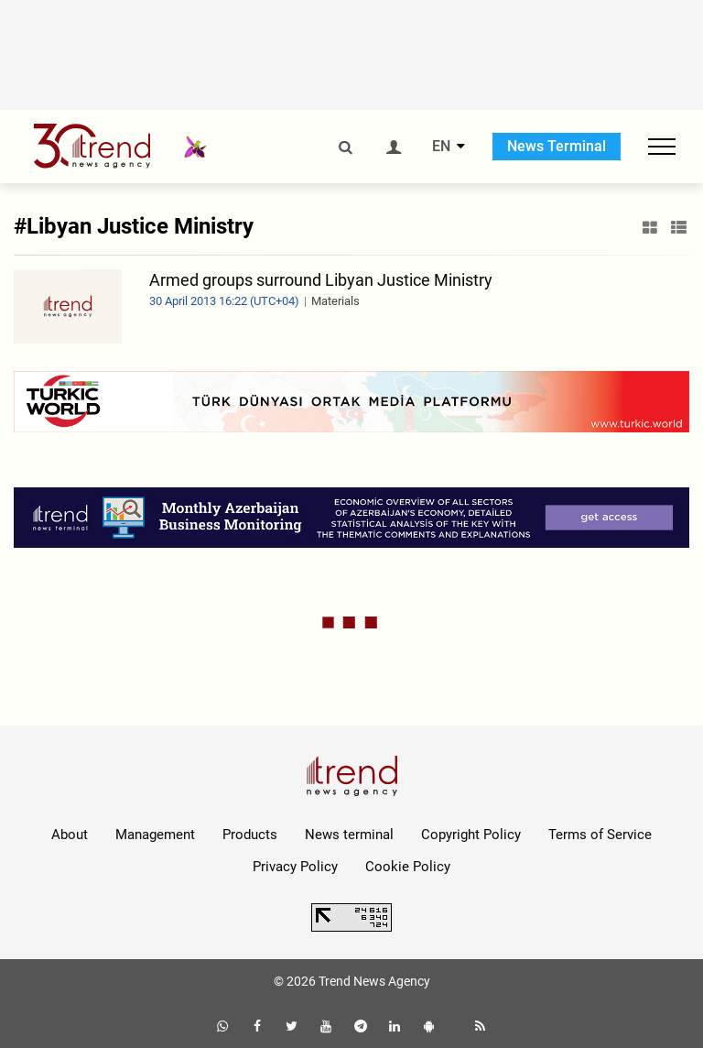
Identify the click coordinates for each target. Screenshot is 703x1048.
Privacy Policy (295, 866)
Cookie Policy (407, 866)
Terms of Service (600, 834)
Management (155, 834)
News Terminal (556, 146)
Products (249, 834)
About (69, 834)
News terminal (349, 834)
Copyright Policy (471, 834)
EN (441, 146)
